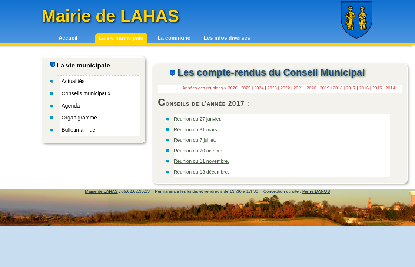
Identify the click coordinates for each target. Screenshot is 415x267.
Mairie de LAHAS (101, 191)
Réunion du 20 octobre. (199, 151)
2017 (351, 87)
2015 (377, 87)
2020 (311, 87)
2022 (285, 87)
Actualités (73, 81)
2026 (233, 87)
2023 (272, 87)
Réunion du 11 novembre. (201, 161)
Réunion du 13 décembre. (201, 172)
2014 (390, 87)
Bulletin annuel (79, 130)
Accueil (68, 38)
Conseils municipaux (86, 93)
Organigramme (79, 118)
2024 (259, 87)
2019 (324, 87)
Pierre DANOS (316, 191)
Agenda (71, 106)
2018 (337, 87)
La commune (173, 38)
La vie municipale (121, 38)
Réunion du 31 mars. (196, 129)
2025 (245, 87)
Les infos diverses (227, 38)
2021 (298, 87)
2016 (364, 87)
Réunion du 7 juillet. (195, 140)
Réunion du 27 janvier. (198, 119)
